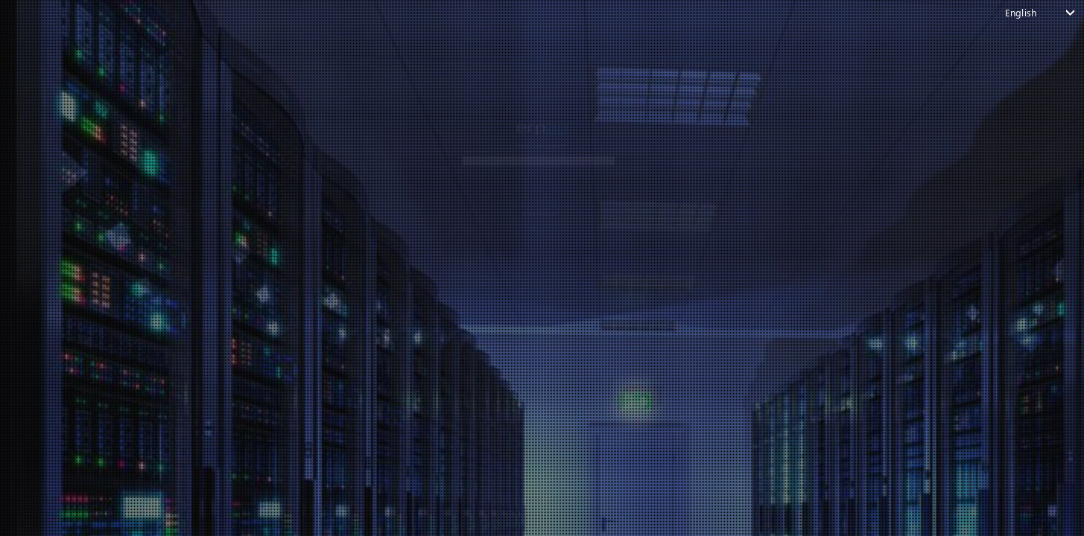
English (1020, 12)
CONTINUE (531, 180)
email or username (351, 110)
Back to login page (531, 226)
